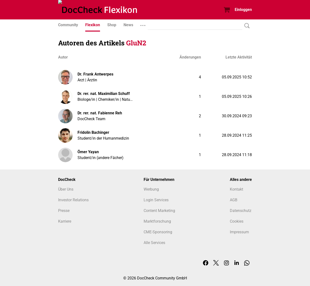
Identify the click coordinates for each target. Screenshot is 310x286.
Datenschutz (240, 210)
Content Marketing (159, 210)
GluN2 (136, 42)
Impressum (239, 232)
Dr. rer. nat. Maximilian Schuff (104, 93)
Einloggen (243, 9)
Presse (64, 210)
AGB (233, 200)
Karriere (64, 221)
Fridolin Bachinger (93, 132)
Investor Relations (73, 200)
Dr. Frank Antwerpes (95, 74)
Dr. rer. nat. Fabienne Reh (100, 113)
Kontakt (236, 189)
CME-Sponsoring (158, 232)
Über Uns (65, 189)
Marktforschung (157, 221)
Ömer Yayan (88, 152)
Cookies (236, 221)
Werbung (151, 189)
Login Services (156, 200)
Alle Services (154, 242)
